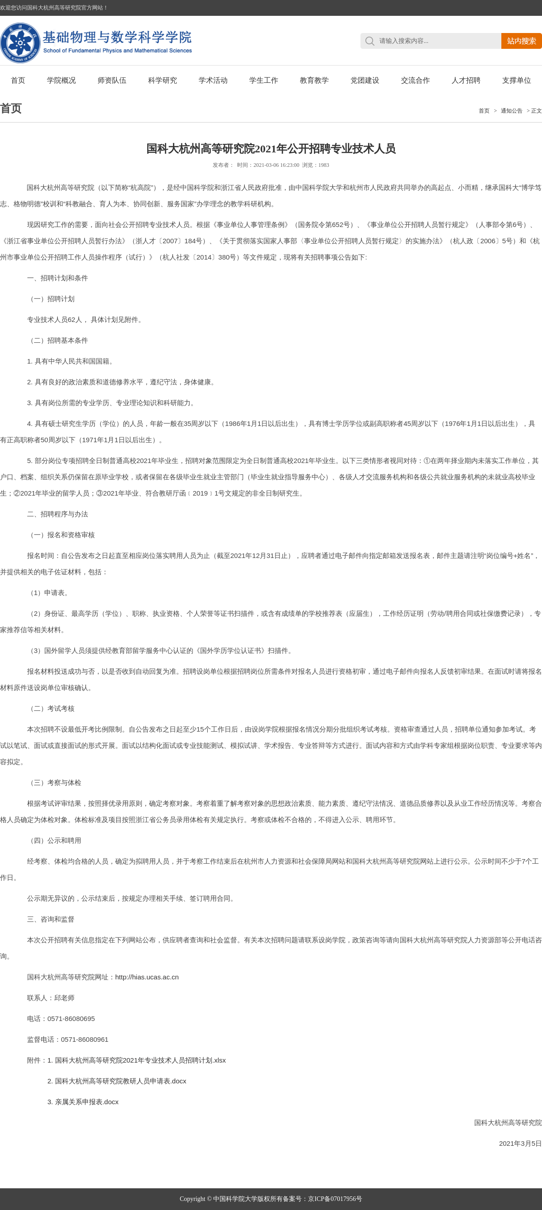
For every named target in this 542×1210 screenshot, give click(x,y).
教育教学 (314, 80)
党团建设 (364, 80)
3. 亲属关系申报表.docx (83, 1102)
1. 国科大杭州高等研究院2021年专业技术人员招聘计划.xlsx (136, 1060)
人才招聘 (466, 80)
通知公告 (512, 111)
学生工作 (263, 80)
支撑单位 (516, 80)
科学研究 (162, 80)
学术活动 (213, 80)
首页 (18, 80)
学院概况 (61, 80)
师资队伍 (112, 80)
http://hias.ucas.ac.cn (147, 977)
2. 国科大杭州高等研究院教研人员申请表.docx (117, 1081)
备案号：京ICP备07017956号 (322, 1199)
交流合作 (415, 80)
